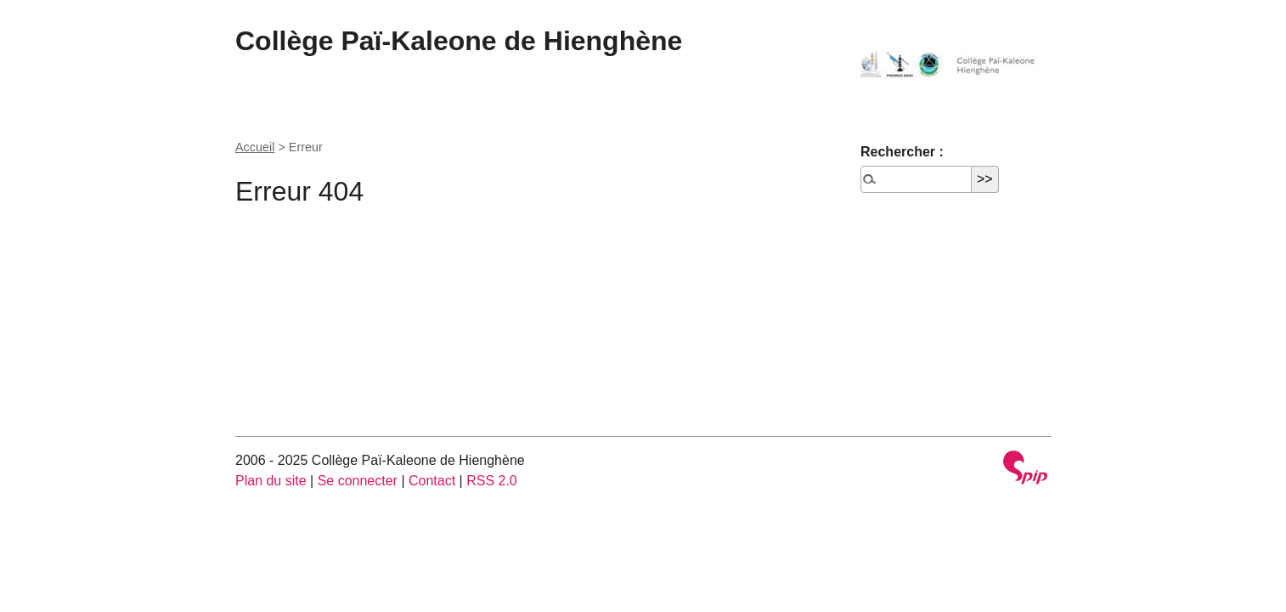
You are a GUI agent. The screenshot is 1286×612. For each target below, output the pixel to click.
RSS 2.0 (491, 480)
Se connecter (358, 480)
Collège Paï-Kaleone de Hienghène (458, 41)
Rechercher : (902, 151)
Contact (432, 480)
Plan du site (271, 480)
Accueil (254, 147)
